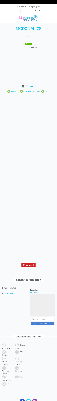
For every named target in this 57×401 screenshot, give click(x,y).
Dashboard (22, 7)
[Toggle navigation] (52, 2)
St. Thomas (35, 292)
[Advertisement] (28, 66)
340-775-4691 (9, 293)
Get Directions (41, 323)
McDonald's (28, 28)
